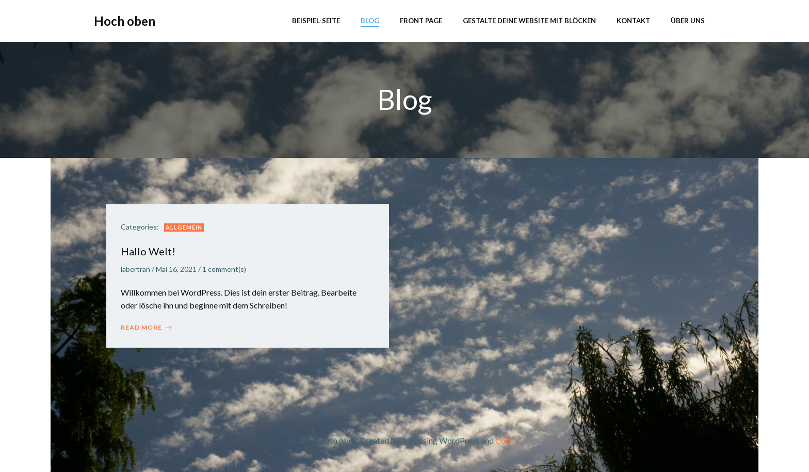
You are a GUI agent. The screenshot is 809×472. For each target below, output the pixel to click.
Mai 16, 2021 (177, 270)
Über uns (687, 20)
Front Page (420, 20)
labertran (136, 270)
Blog (369, 20)
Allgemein (185, 228)
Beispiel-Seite (315, 20)
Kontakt (633, 20)
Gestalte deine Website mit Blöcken (528, 20)
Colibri (507, 442)
